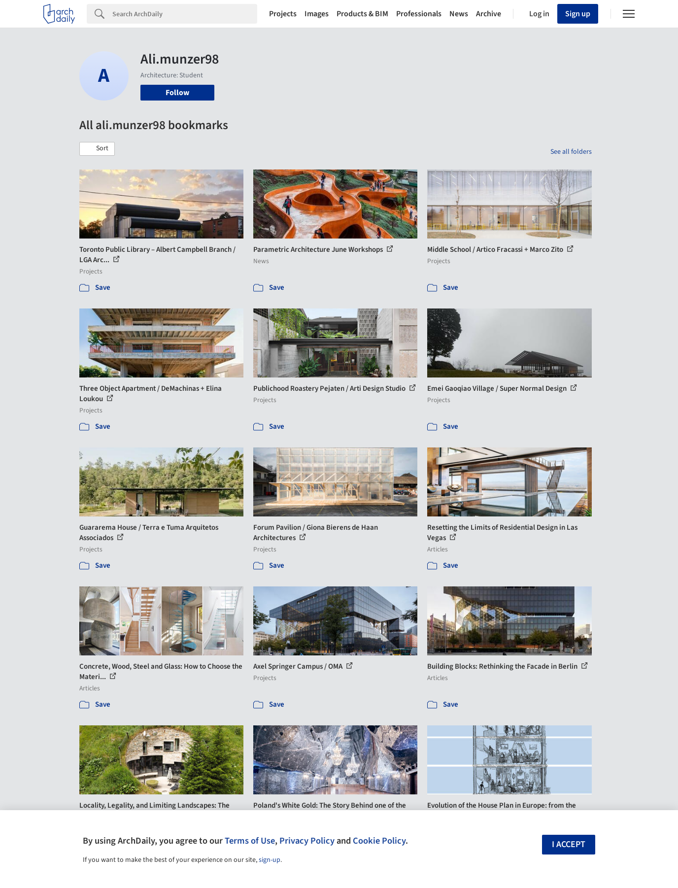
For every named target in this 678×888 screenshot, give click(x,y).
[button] (97, 149)
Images (317, 14)
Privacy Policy (307, 840)
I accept (568, 844)
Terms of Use (250, 840)
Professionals (418, 14)
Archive (488, 14)
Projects (283, 14)
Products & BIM (362, 14)
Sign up (577, 13)
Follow (177, 92)
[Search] (184, 14)
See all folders (571, 151)
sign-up (269, 860)
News (458, 14)
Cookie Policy (379, 840)
